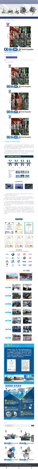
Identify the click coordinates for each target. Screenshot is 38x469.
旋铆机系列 (13, 465)
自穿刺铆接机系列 (25, 465)
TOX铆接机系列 (20, 465)
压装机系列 (17, 465)
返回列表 (33, 425)
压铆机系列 (10, 465)
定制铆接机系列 (29, 465)
